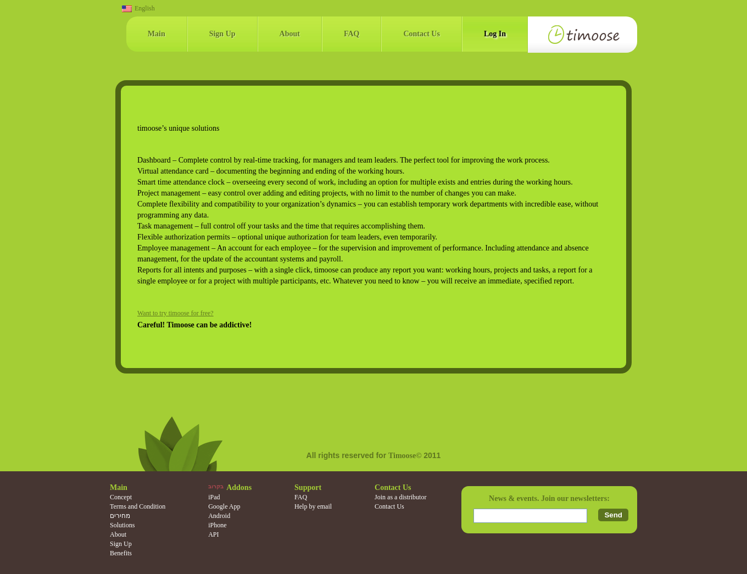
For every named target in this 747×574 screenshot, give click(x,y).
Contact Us (421, 34)
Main (156, 34)
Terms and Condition (137, 506)
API (213, 534)
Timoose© (405, 456)
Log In (495, 34)
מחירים (120, 516)
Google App (224, 506)
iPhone (217, 525)
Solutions (122, 525)
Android (219, 516)
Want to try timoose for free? (175, 313)
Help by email (313, 506)
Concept (121, 497)
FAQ (352, 34)
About (290, 34)
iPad (214, 497)
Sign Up (222, 34)
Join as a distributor (400, 497)
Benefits (121, 553)
